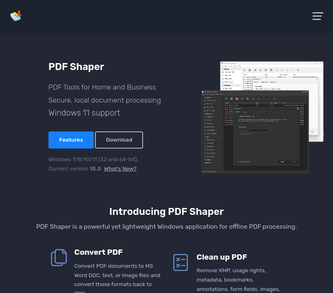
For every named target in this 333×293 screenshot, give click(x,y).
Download (119, 139)
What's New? (120, 168)
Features (71, 139)
